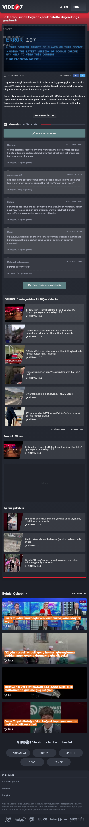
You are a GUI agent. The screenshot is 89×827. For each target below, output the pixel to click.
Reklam (6, 788)
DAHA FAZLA (78, 593)
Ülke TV (42, 819)
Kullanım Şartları (10, 781)
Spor (32, 762)
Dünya (44, 752)
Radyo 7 (20, 819)
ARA (64, 7)
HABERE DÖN (75, 430)
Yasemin (77, 819)
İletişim (6, 795)
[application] (44, 49)
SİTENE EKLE (58, 430)
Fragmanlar (18, 752)
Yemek (59, 762)
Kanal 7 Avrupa (32, 819)
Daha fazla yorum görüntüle (44, 285)
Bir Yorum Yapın (44, 133)
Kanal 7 (8, 819)
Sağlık (70, 752)
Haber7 (58, 819)
